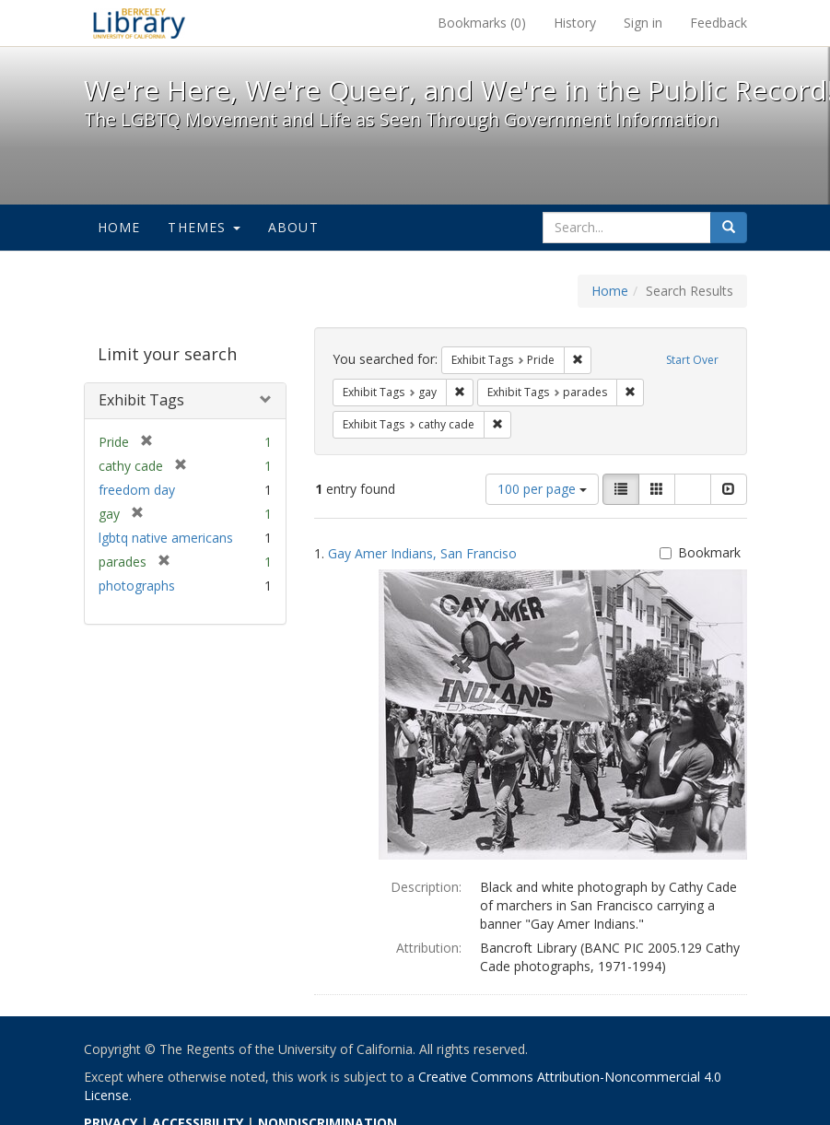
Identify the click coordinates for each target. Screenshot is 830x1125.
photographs (137, 585)
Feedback (718, 22)
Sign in (643, 22)
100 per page (542, 489)
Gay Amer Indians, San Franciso (422, 553)
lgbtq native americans (166, 537)
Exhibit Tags (141, 400)
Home (119, 227)
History (575, 22)
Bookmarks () (482, 22)
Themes (204, 227)
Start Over (692, 360)
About (293, 227)
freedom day (137, 489)
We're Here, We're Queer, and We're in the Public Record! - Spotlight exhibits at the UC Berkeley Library (139, 23)
